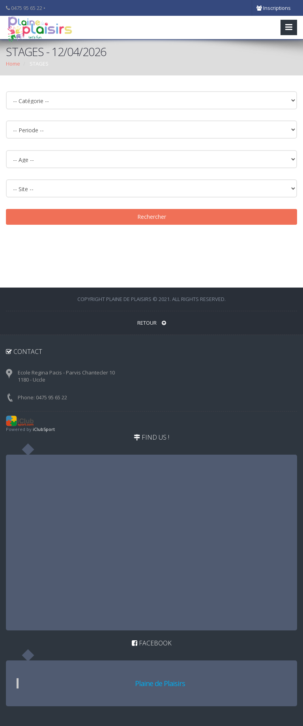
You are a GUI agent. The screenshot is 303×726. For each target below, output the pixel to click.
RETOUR (151, 322)
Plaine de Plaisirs (160, 683)
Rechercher (151, 216)
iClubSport (44, 429)
